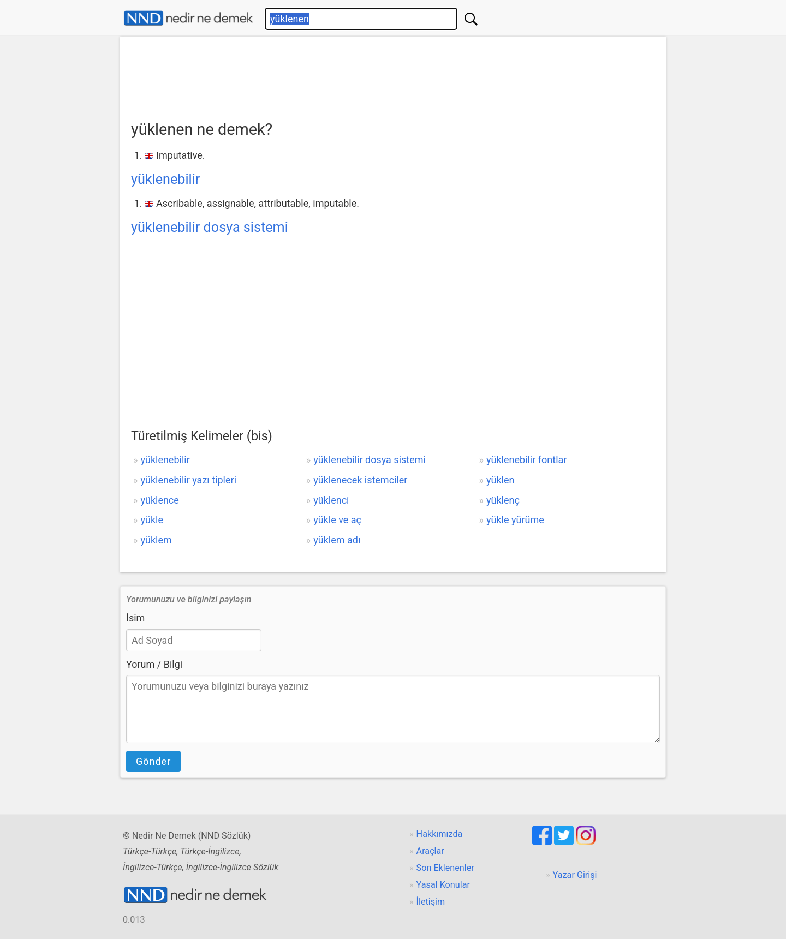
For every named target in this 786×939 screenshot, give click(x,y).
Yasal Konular (443, 885)
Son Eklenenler (445, 868)
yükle (151, 519)
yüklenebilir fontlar (526, 459)
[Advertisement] (393, 74)
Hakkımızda (439, 834)
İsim (135, 618)
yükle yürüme (515, 519)
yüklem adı (336, 540)
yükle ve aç (337, 519)
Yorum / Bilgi (154, 664)
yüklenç (503, 500)
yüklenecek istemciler (360, 480)
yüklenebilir (165, 179)
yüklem (155, 540)
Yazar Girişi (575, 875)
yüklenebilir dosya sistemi (209, 227)
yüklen (500, 480)
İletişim (430, 901)
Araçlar (430, 851)
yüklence (159, 500)
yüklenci (331, 500)
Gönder (153, 761)
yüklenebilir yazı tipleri (188, 480)
